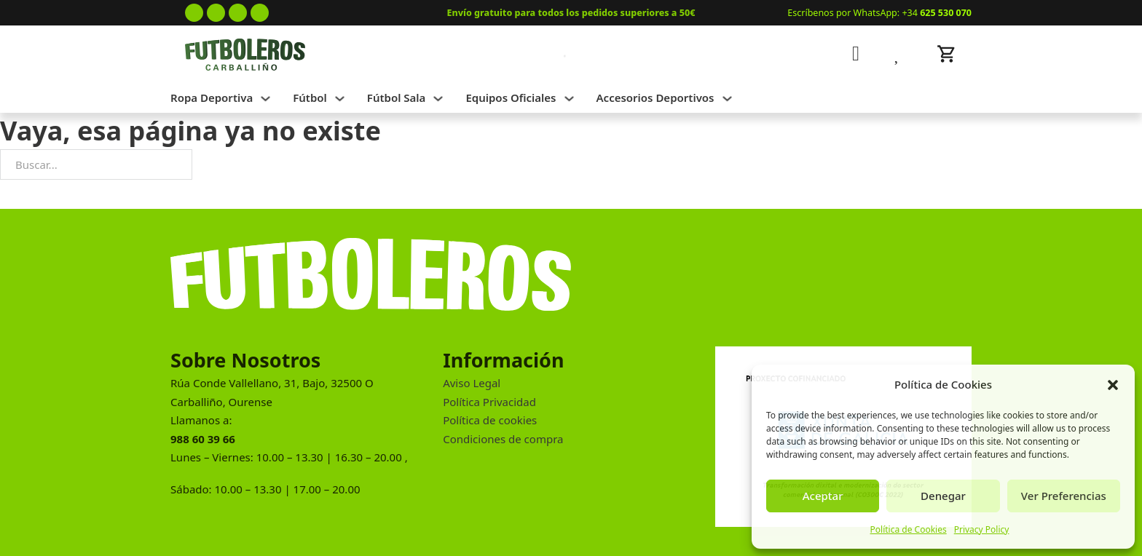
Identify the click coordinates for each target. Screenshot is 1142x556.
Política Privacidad (489, 401)
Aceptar (823, 495)
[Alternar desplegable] (265, 98)
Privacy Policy (981, 529)
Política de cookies (490, 420)
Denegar (943, 495)
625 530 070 (946, 13)
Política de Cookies (908, 529)
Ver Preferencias (1063, 495)
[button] (1113, 385)
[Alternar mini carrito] (947, 54)
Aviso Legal (471, 383)
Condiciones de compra (503, 439)
